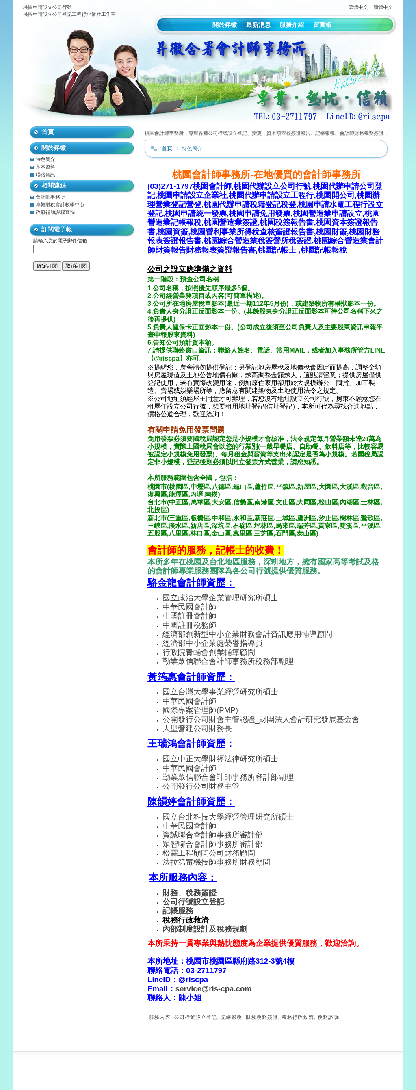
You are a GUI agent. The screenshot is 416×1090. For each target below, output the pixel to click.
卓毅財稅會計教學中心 (60, 205)
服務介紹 (292, 24)
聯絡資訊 (45, 174)
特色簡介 (45, 159)
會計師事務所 (50, 197)
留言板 (322, 24)
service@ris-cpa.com (213, 988)
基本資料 (45, 167)
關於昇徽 (224, 24)
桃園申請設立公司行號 (47, 7)
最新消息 (258, 24)
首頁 (167, 148)
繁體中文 (358, 7)
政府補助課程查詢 (55, 212)
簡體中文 (383, 7)
